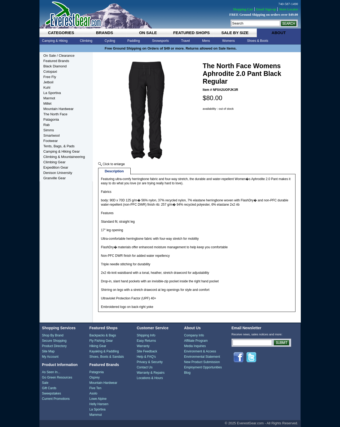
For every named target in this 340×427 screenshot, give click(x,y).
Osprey (94, 377)
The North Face (55, 114)
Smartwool (51, 135)
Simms (48, 130)
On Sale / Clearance (59, 56)
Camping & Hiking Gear (61, 151)
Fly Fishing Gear (101, 341)
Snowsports (160, 41)
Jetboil (48, 82)
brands (104, 32)
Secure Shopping (54, 341)
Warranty (143, 346)
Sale (45, 383)
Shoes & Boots (257, 41)
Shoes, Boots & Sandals (106, 357)
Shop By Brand (52, 335)
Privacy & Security (150, 362)
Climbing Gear (54, 162)
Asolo (93, 393)
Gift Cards (49, 388)
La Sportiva (52, 93)
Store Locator (288, 9)
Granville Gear (54, 178)
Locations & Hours (150, 378)
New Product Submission (202, 362)
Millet (47, 103)
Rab (46, 125)
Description (114, 171)
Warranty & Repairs (151, 373)
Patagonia (51, 119)
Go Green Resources (57, 377)
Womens (228, 41)
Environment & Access (200, 351)
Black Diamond (55, 66)
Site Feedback (147, 351)
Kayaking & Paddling (104, 351)
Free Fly (49, 77)
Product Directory (54, 346)
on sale (148, 32)
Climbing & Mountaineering (64, 157)
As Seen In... (51, 372)
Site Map (48, 351)
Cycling (110, 41)
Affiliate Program (195, 341)
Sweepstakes (51, 393)
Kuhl (46, 88)
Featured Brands (56, 61)
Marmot (49, 98)
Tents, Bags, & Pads (59, 146)
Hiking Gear (97, 346)
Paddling (133, 41)
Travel (185, 41)
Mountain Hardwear (58, 109)
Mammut (95, 415)
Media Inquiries (195, 346)
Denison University (57, 173)
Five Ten (95, 388)
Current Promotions (56, 399)
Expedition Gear (55, 167)
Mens (206, 41)
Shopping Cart (243, 9)
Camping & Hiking (55, 41)
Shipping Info (146, 335)
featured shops (191, 32)
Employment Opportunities (203, 367)
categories (61, 32)
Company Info (194, 335)
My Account (50, 357)
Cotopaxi (50, 72)
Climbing (86, 41)
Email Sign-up (266, 9)
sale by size (235, 32)
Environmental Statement (202, 357)
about (278, 32)
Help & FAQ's (146, 357)
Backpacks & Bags (102, 335)
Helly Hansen (98, 404)
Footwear (50, 141)
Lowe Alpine (98, 399)
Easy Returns (146, 341)
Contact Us (145, 367)
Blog (187, 373)
